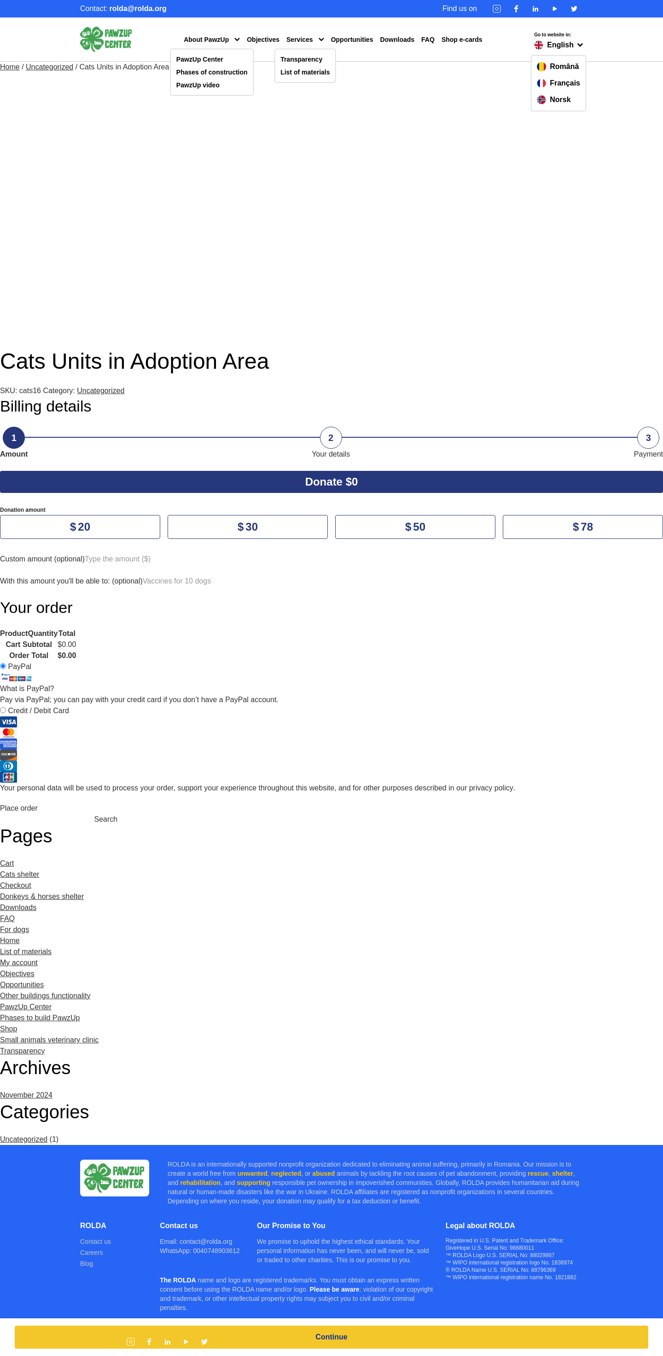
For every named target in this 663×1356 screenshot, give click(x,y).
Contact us (95, 1241)
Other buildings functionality (45, 996)
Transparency (301, 59)
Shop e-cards (462, 39)
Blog (86, 1263)
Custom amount (42, 559)
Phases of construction (212, 72)
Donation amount (23, 510)
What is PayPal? (27, 688)
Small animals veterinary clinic (49, 1040)
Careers (91, 1252)
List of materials (305, 72)
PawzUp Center (199, 59)
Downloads (397, 39)
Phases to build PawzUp (40, 1018)
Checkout (15, 885)
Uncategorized (49, 67)
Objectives (263, 39)
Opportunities (352, 39)
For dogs (14, 929)
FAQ (428, 39)
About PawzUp (206, 39)
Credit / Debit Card (331, 745)
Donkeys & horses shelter (42, 896)
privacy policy (491, 788)
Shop (8, 1029)
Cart (7, 863)
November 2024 (26, 1095)
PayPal (27, 677)
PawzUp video (198, 85)
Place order (19, 808)
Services (299, 39)
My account (19, 963)
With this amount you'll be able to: (71, 581)
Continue (331, 1337)
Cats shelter (19, 874)
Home (10, 67)
